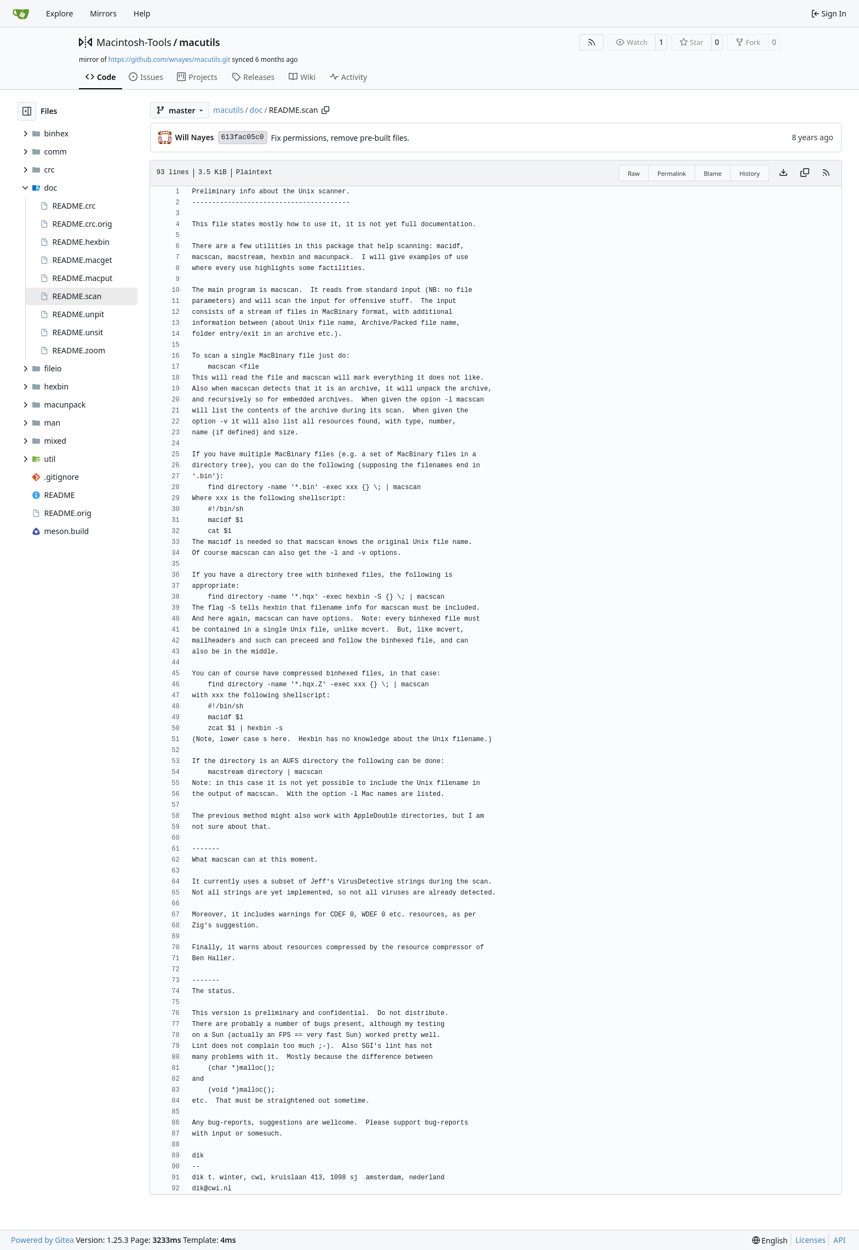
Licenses (810, 1240)
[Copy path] (325, 110)
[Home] (20, 14)
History (750, 173)
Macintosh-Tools (133, 42)
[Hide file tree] (27, 111)
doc (256, 110)
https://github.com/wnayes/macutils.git (169, 59)
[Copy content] (805, 173)
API (839, 1240)
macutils (199, 42)
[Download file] (783, 173)
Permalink (671, 173)
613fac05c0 (242, 137)
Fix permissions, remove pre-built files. (340, 138)
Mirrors (103, 13)
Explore (59, 13)
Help (142, 13)
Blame (713, 173)
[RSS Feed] (591, 42)
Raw (634, 173)
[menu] (770, 1240)
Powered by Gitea (42, 1240)
